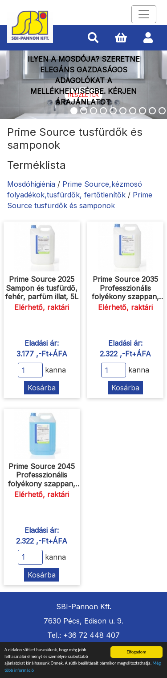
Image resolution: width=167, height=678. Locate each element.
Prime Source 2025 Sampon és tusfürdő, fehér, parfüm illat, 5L (41, 288)
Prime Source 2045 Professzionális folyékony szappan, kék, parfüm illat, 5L (41, 479)
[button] (93, 38)
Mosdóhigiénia (31, 184)
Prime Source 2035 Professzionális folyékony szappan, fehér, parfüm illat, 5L (125, 292)
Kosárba (42, 387)
